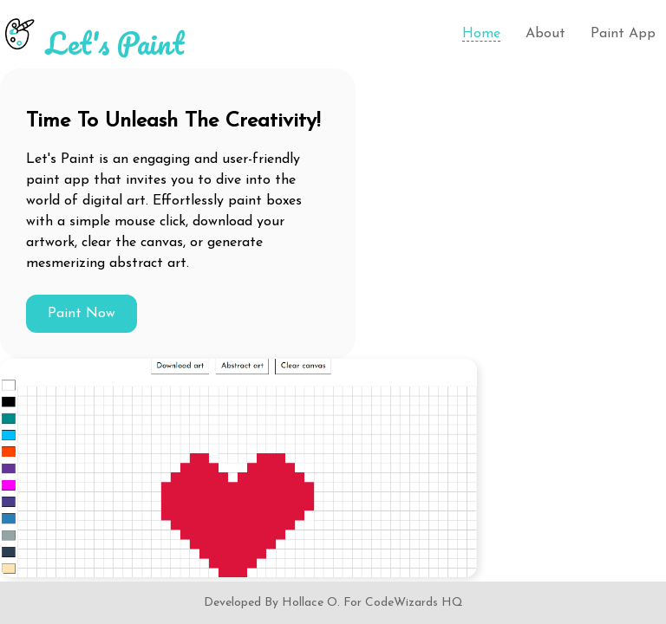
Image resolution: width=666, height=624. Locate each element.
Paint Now (81, 314)
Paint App (623, 34)
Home (481, 34)
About (545, 34)
